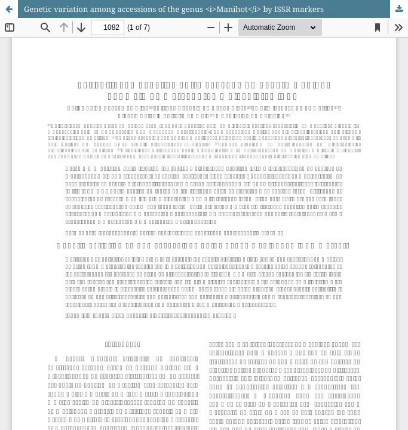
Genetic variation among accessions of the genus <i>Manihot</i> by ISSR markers (174, 9)
